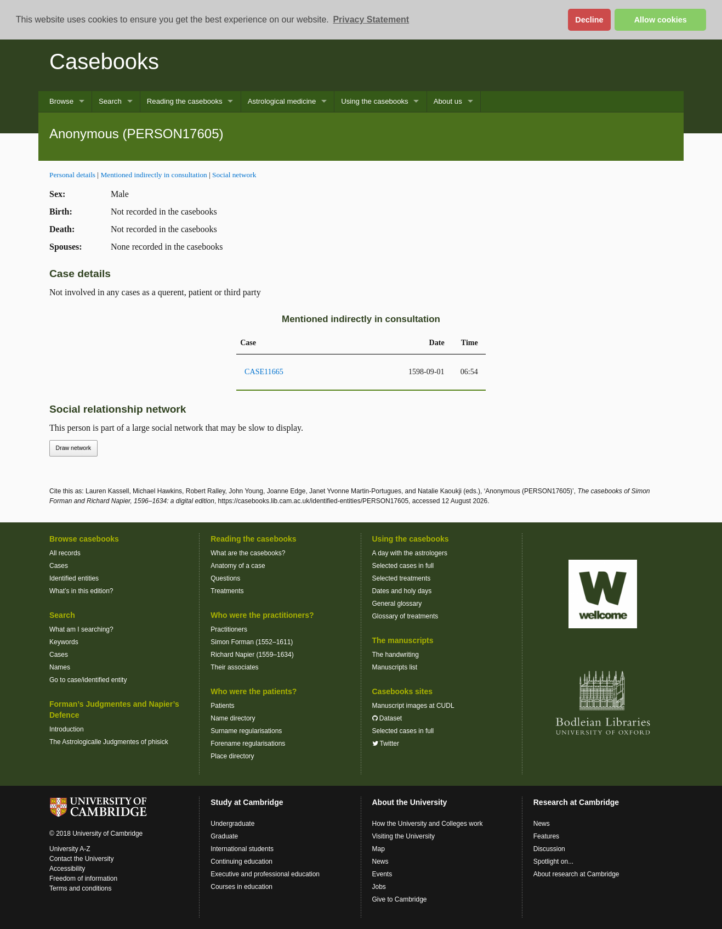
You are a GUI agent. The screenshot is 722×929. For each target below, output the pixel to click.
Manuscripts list (395, 667)
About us (448, 101)
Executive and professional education (265, 874)
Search (110, 101)
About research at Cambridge (576, 874)
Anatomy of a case (238, 566)
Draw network (73, 447)
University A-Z (69, 849)
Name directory (233, 718)
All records (65, 553)
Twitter (385, 743)
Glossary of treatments (405, 616)
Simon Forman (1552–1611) (252, 642)
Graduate (224, 836)
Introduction (66, 729)
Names (59, 667)
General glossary (397, 603)
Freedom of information (83, 878)
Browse (61, 101)
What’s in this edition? (81, 591)
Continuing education (241, 861)
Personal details (72, 175)
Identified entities (74, 578)
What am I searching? (81, 629)
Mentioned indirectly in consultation (153, 175)
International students (242, 849)
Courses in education (241, 887)
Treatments (227, 591)
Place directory (232, 756)
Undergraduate (232, 823)
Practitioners (229, 629)
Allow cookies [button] (660, 19)
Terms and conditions (80, 888)
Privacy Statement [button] (371, 19)
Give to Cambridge (399, 899)
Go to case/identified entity (88, 680)
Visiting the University (403, 836)
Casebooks (104, 61)
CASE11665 (264, 371)
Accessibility (67, 868)
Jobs (379, 887)
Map (378, 849)
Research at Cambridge (576, 802)
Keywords (63, 642)
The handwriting (395, 654)
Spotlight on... (553, 861)
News (380, 861)
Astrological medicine (282, 101)
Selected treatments (401, 578)
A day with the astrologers (409, 553)
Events (382, 874)
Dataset (387, 718)
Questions (225, 578)
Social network (234, 175)
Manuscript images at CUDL (413, 706)
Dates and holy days (402, 591)
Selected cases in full (403, 566)
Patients (222, 706)
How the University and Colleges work (427, 823)
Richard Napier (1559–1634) (252, 654)
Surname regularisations (246, 731)
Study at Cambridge (247, 802)
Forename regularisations (248, 743)
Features (546, 836)
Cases (58, 566)
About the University (409, 802)
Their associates (234, 667)
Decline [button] (589, 19)
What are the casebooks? (248, 553)
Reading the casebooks (185, 101)
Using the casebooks (374, 101)
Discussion (549, 849)
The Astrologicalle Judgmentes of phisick (108, 742)
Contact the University (81, 859)
